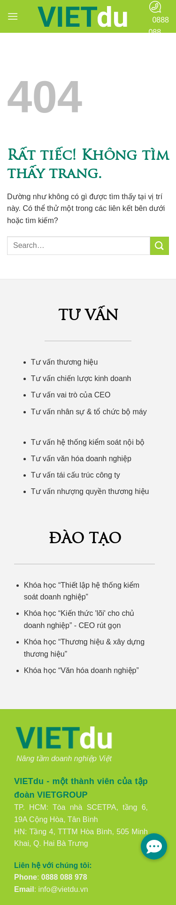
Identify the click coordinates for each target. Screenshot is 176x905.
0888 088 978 (64, 877)
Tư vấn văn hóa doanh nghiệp (81, 459)
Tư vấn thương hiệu (64, 362)
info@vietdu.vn (63, 889)
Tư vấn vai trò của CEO (71, 395)
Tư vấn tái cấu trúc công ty (75, 475)
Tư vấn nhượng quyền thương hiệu (90, 491)
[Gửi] (159, 246)
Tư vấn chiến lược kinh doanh (81, 378)
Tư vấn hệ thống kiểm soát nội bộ (88, 442)
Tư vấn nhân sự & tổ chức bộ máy (89, 412)
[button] (12, 16)
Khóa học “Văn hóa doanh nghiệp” (81, 670)
